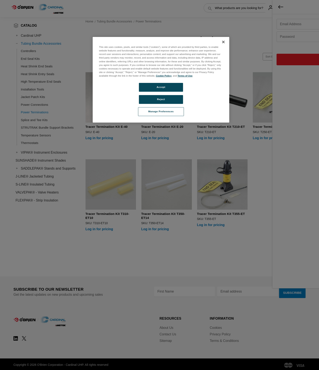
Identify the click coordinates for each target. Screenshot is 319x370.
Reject (161, 99)
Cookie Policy (164, 76)
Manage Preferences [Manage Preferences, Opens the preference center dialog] (161, 111)
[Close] (223, 42)
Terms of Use (185, 76)
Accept (161, 87)
